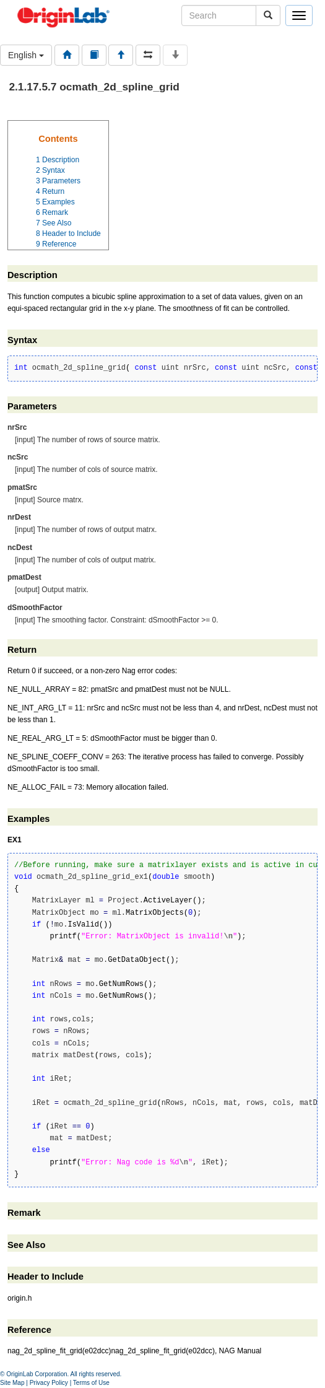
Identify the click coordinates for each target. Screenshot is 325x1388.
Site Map (12, 1382)
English (26, 55)
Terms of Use (91, 1382)
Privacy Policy (49, 1382)
